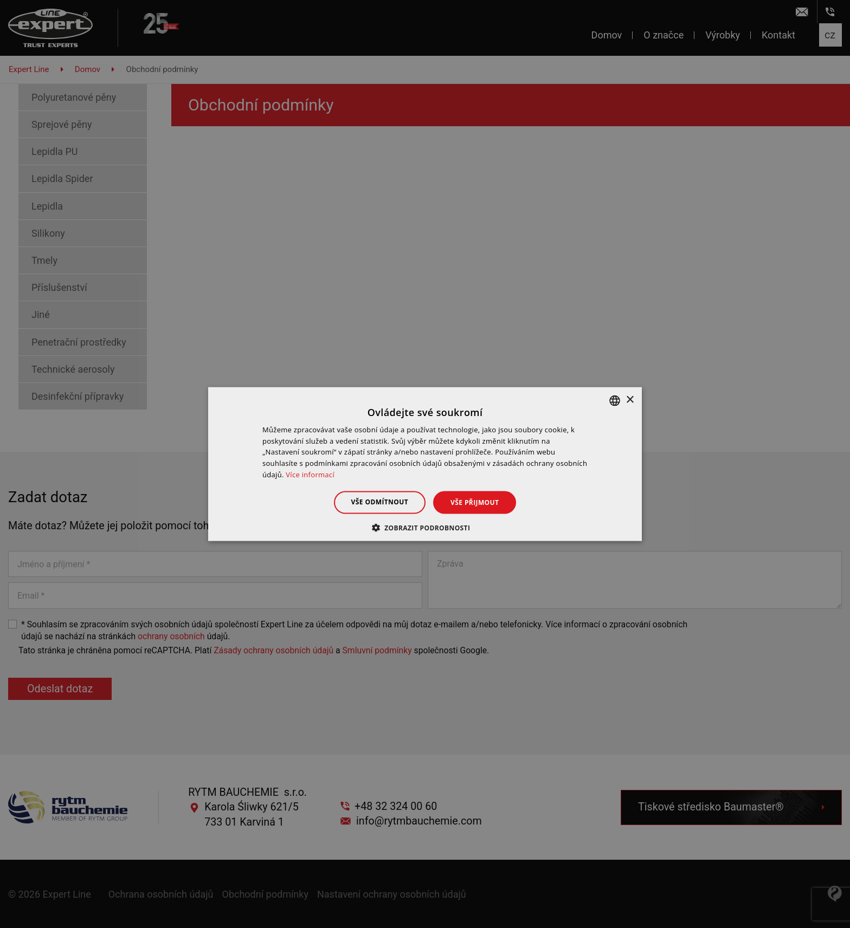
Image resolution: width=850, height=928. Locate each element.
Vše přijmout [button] (474, 502)
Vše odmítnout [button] (379, 501)
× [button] (630, 400)
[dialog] (425, 464)
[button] (425, 527)
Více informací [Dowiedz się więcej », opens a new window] (310, 474)
